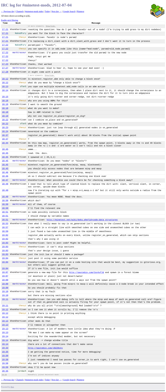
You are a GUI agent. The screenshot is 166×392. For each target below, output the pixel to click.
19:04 (5, 258)
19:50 (5, 356)
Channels (20, 11)
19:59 (5, 367)
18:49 (5, 190)
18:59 (5, 231)
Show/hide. (51, 26)
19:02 (5, 235)
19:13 (5, 321)
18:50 (5, 200)
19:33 (5, 348)
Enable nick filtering (9, 20)
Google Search (69, 11)
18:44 (5, 143)
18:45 (5, 149)
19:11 (5, 299)
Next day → (56, 11)
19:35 (5, 352)
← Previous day (7, 11)
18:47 (5, 180)
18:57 (5, 227)
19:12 (5, 309)
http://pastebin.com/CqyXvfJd (86, 272)
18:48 (5, 184)
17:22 (5, 45)
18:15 (5, 97)
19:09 (5, 280)
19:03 (5, 243)
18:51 (5, 212)
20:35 (5, 371)
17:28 (5, 72)
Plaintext (80, 11)
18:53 (5, 223)
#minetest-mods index (34, 11)
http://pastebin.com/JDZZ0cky (45, 348)
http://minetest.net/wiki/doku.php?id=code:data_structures (82, 220)
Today (47, 11)
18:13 (5, 86)
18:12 (5, 79)
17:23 (5, 64)
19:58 (5, 359)
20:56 (4, 375)
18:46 (5, 172)
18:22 (5, 120)
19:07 (5, 272)
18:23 (5, 127)
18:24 (5, 131)
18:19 (5, 116)
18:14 (5, 90)
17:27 (5, 68)
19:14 (5, 336)
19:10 (5, 291)
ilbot (12, 387)
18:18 (5, 101)
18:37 (5, 135)
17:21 (5, 29)
